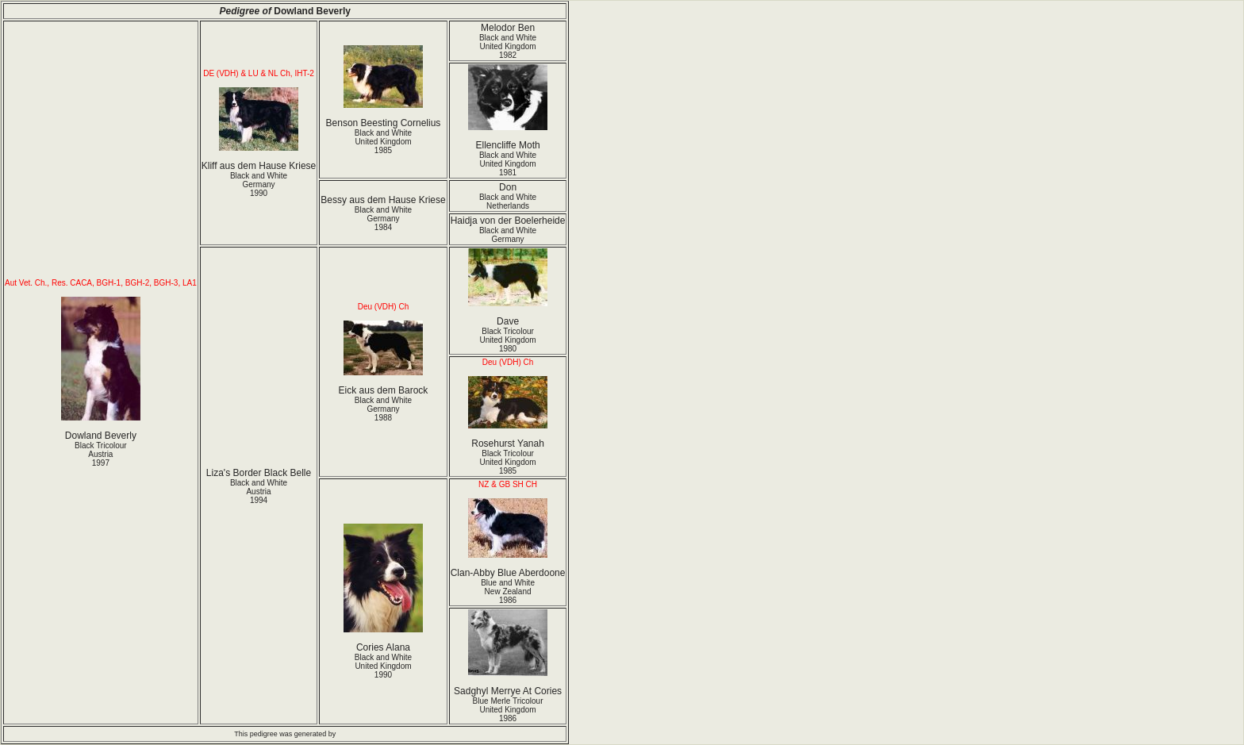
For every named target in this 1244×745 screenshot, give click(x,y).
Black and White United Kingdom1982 (507, 46)
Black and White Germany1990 (258, 184)
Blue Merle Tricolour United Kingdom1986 (508, 710)
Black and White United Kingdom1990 (383, 666)
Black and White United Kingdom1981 (507, 164)
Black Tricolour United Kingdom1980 (507, 340)
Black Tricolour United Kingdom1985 (507, 462)
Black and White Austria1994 (258, 491)
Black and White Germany (507, 235)
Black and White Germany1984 (383, 218)
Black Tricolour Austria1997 (101, 454)
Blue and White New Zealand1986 (508, 591)
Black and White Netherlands (507, 201)
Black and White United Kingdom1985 (383, 142)
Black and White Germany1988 (383, 409)
